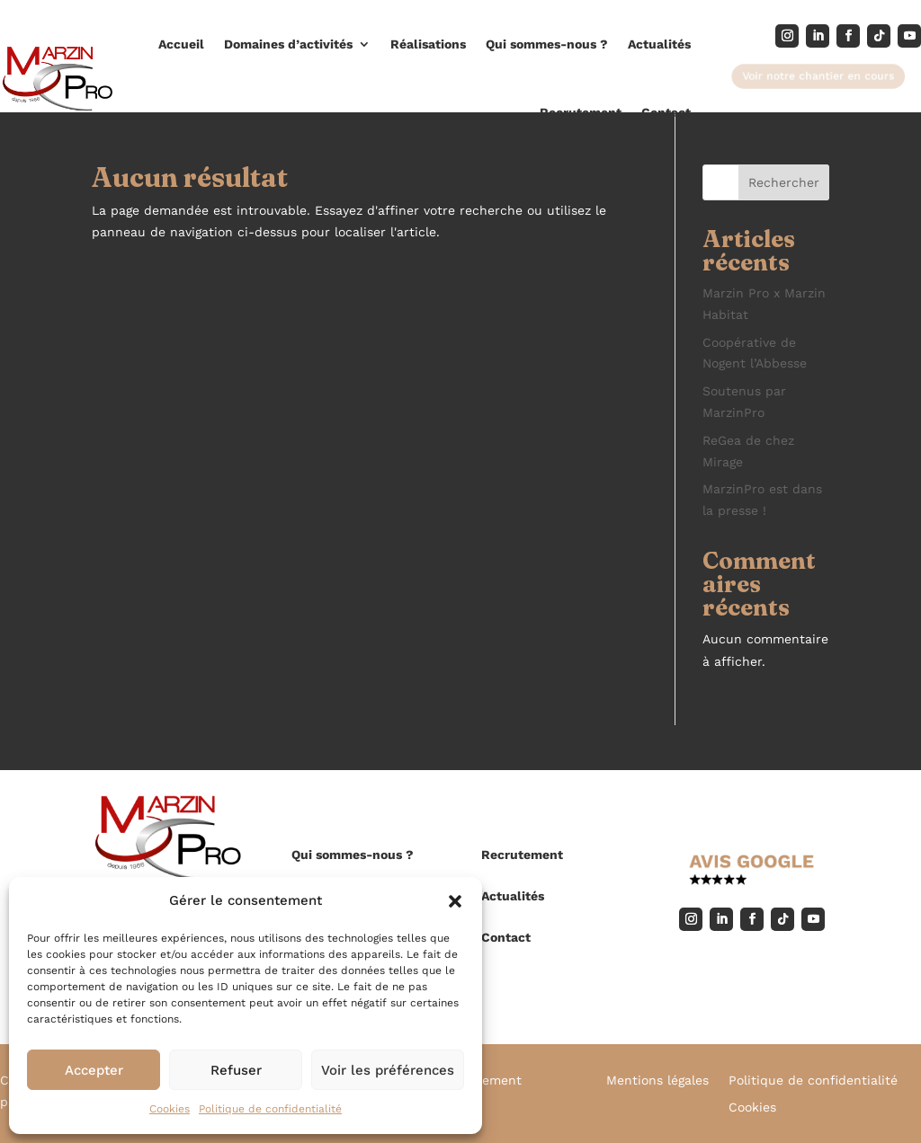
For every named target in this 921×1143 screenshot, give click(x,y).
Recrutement (580, 112)
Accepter (94, 1070)
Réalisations (428, 44)
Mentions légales (657, 1080)
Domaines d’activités (288, 44)
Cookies (169, 1109)
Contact (666, 112)
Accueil (181, 44)
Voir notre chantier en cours (818, 75)
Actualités (659, 44)
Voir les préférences (387, 1070)
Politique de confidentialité (270, 1109)
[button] (455, 901)
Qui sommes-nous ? (547, 44)
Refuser (236, 1070)
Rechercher (783, 182)
